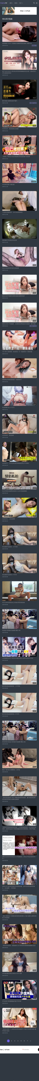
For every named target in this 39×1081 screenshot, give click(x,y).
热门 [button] (21, 3)
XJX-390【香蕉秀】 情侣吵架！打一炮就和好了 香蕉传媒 (17, 351)
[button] (34, 3)
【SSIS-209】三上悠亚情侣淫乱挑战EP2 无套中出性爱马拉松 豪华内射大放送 (19, 1030)
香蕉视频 (34, 45)
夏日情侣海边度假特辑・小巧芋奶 (11, 686)
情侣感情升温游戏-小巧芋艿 (9, 574)
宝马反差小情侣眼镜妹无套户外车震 (11, 1001)
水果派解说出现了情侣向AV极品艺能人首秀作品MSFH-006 (17, 658)
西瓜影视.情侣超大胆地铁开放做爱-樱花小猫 (13, 742)
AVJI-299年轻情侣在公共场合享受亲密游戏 (13, 602)
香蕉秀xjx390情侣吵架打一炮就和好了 (12, 379)
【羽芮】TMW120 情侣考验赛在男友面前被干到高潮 (16, 156)
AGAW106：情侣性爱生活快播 (10, 128)
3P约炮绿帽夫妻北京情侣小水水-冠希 (12, 973)
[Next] (30, 1040)
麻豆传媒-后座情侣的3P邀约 (9, 101)
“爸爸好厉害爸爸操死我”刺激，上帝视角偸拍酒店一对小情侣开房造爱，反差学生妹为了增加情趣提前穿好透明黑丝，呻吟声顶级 (19, 828)
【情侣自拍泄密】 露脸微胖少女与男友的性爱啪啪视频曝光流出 (19, 945)
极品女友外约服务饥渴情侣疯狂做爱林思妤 (13, 296)
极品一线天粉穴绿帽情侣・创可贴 (11, 769)
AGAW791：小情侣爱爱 (8, 519)
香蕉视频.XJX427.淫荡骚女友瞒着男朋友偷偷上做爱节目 (17, 43)
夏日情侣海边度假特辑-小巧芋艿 (10, 714)
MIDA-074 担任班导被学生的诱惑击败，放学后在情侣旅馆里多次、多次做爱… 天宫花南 (18, 887)
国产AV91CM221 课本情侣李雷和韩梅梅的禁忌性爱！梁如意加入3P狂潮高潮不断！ (19, 72)
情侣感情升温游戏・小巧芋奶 (10, 546)
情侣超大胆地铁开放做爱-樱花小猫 (11, 630)
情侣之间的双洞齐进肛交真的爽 (10, 268)
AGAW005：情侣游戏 (8, 435)
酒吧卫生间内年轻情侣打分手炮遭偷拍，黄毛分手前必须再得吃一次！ (19, 857)
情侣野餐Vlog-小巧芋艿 (8, 407)
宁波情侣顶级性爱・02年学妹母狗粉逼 (12, 212)
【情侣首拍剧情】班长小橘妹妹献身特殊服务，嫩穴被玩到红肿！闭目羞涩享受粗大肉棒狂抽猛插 (19, 798)
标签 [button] (16, 3)
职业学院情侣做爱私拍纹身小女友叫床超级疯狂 (14, 491)
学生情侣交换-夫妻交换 (8, 184)
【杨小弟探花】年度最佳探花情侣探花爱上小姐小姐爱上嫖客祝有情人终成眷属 (19, 916)
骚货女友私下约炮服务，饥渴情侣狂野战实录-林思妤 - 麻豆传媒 (19, 324)
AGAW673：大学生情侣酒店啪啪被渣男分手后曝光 (15, 463)
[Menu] (36, 3)
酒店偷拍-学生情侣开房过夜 (9, 240)
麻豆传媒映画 (33, 103)
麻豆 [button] (11, 3)
